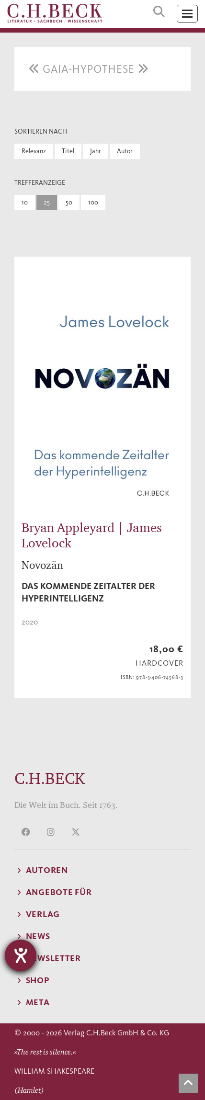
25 (47, 202)
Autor (125, 151)
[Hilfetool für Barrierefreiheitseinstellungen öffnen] (20, 955)
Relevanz (34, 151)
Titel (68, 151)
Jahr (95, 151)
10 (25, 202)
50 (69, 202)
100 (93, 202)
